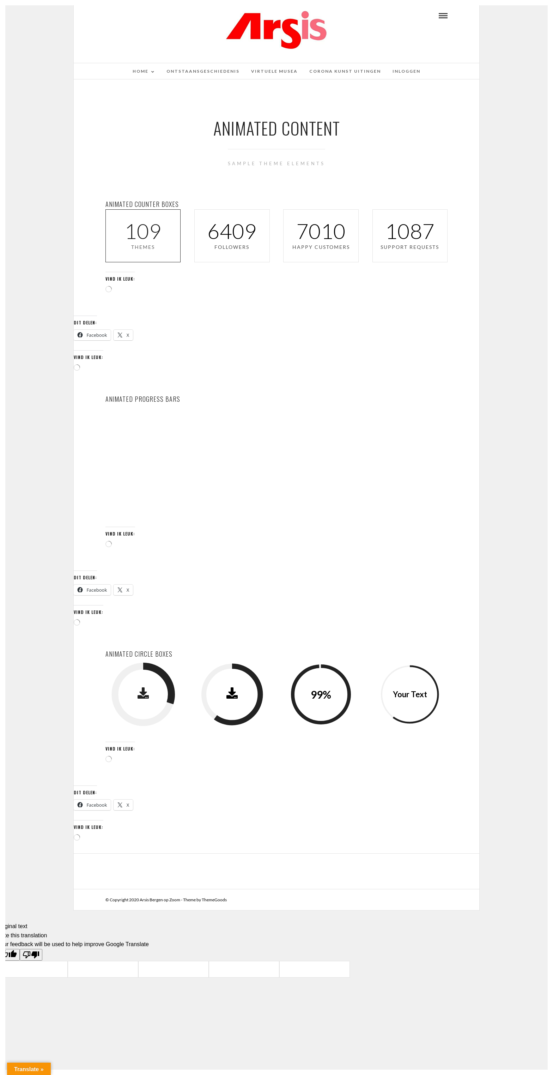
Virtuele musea (274, 71)
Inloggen (406, 71)
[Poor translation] (31, 955)
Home (140, 71)
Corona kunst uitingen (345, 71)
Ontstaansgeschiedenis (202, 71)
